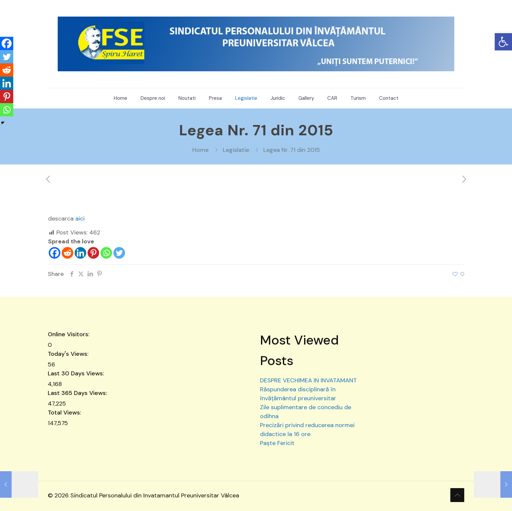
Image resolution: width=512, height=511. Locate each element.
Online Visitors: (69, 334)
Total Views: (65, 412)
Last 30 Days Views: (77, 373)
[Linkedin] (80, 253)
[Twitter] (119, 253)
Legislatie (236, 150)
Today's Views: (69, 354)
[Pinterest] (93, 253)
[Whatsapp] (106, 253)
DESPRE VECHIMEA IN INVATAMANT (308, 380)
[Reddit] (67, 253)
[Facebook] (54, 253)
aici (80, 219)
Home (200, 150)
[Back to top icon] (457, 495)
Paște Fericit (277, 443)
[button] (503, 41)
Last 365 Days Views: (78, 393)
